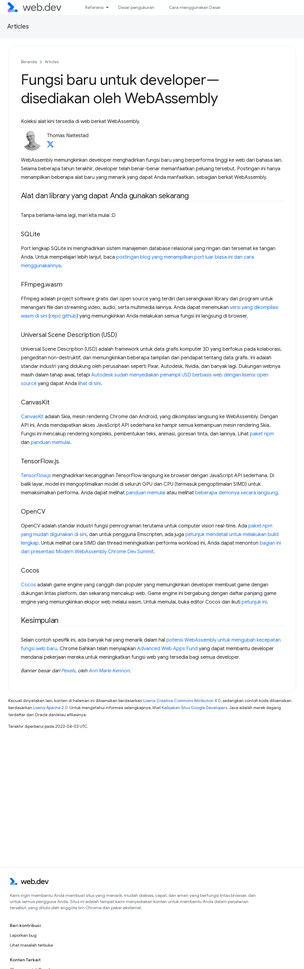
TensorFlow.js (36, 476)
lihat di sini (89, 383)
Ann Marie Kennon (109, 671)
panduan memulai (50, 442)
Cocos (28, 585)
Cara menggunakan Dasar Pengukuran (207, 7)
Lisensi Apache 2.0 (50, 707)
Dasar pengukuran (136, 7)
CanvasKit (32, 417)
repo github (63, 316)
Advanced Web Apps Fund (167, 649)
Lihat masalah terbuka (31, 945)
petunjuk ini (254, 602)
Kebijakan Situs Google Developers (194, 707)
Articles (18, 26)
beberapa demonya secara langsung (236, 493)
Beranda (29, 61)
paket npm (262, 434)
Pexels (68, 671)
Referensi (94, 7)
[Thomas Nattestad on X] (50, 146)
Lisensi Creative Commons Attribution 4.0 (182, 700)
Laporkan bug (23, 935)
